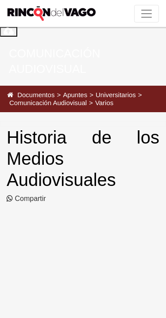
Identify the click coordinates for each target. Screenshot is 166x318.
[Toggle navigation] (146, 14)
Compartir (29, 198)
